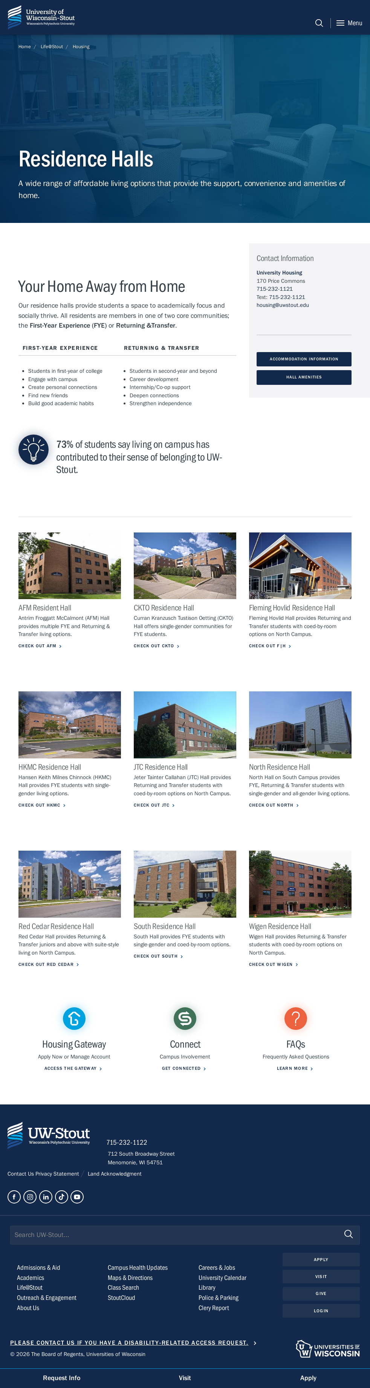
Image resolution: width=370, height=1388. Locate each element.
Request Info (62, 1378)
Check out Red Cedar (48, 964)
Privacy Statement (58, 1174)
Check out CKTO (155, 646)
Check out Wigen (272, 964)
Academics (30, 1278)
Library (207, 1288)
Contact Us (21, 1174)
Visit (321, 1277)
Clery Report (214, 1308)
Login (321, 1311)
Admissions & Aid (38, 1268)
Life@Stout (52, 46)
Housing (81, 46)
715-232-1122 (128, 1143)
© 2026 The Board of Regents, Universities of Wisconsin (77, 1354)
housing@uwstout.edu (283, 305)
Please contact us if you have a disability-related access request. (129, 1342)
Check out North (272, 805)
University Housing (279, 272)
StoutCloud (121, 1298)
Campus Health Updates (138, 1268)
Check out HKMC (40, 805)
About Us (28, 1308)
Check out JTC (153, 805)
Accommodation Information (304, 359)
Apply (321, 1259)
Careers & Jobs (217, 1268)
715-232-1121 (275, 288)
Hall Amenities (304, 377)
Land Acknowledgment (114, 1174)
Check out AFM (38, 646)
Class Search (123, 1288)
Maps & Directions (130, 1278)
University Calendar (222, 1278)
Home (24, 46)
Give (321, 1294)
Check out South (157, 956)
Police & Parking (219, 1298)
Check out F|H (269, 646)
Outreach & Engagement (46, 1298)
